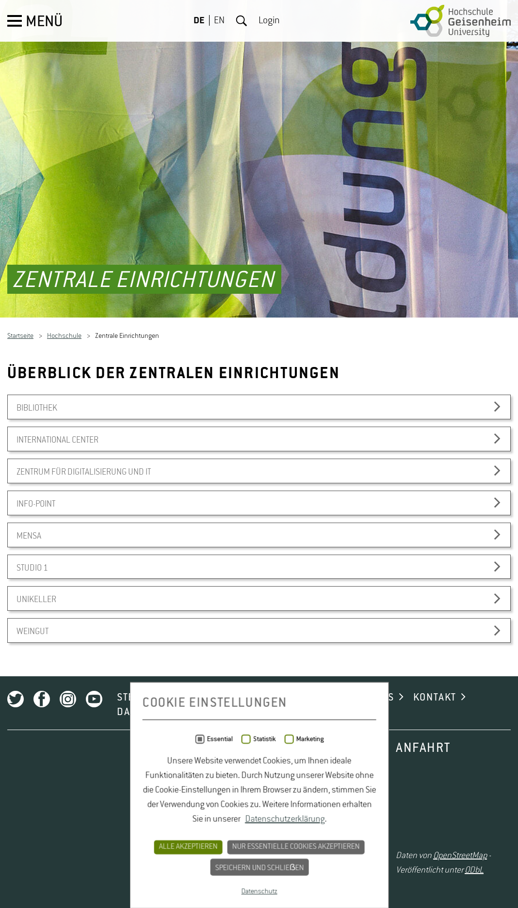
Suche (241, 21)
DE (199, 21)
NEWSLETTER (304, 853)
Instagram (68, 854)
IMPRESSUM (233, 868)
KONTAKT (434, 853)
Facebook (41, 854)
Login (269, 21)
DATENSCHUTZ (151, 868)
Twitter (15, 854)
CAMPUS (374, 853)
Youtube (94, 854)
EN (219, 21)
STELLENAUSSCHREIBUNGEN (185, 853)
